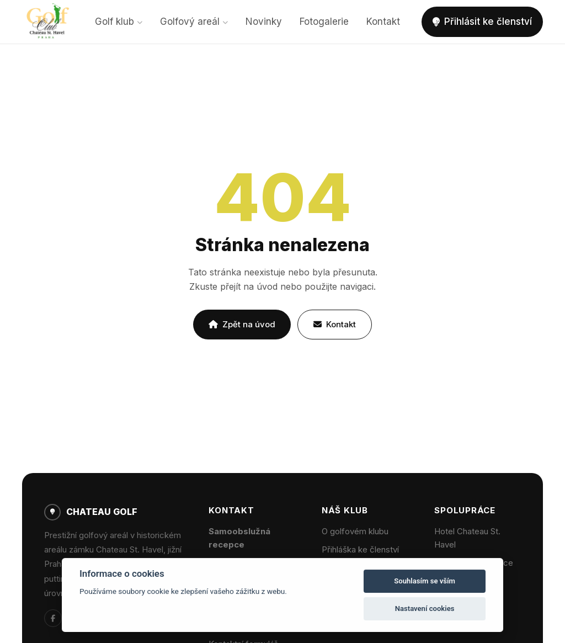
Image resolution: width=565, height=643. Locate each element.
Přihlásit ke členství (482, 21)
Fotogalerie (324, 21)
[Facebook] (53, 618)
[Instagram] (75, 618)
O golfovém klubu (355, 531)
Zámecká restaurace (473, 562)
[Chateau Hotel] (97, 618)
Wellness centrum (468, 581)
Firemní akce (458, 599)
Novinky (264, 21)
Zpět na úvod (242, 324)
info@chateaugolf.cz (248, 562)
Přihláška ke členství (360, 549)
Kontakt (383, 21)
